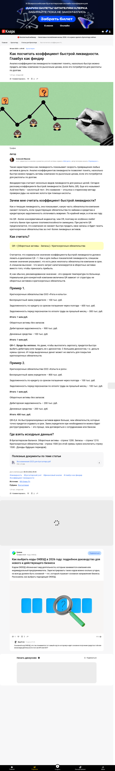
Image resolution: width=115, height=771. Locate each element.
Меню (103, 768)
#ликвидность (16, 475)
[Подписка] (34, 768)
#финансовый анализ (52, 475)
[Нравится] (28, 79)
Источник (14, 481)
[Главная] (11, 768)
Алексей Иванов (23, 159)
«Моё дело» (67, 161)
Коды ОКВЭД (31, 555)
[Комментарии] (17, 79)
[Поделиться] (37, 79)
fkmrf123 (21, 642)
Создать (57, 767)
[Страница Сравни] (14, 553)
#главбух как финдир (73, 475)
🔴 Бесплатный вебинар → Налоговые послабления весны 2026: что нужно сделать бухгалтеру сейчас (56, 37)
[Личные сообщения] (103, 31)
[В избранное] (33, 79)
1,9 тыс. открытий (16, 75)
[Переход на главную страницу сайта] (8, 32)
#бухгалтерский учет (33, 475)
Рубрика (13, 485)
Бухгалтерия (30, 48)
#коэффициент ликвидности (22, 478)
